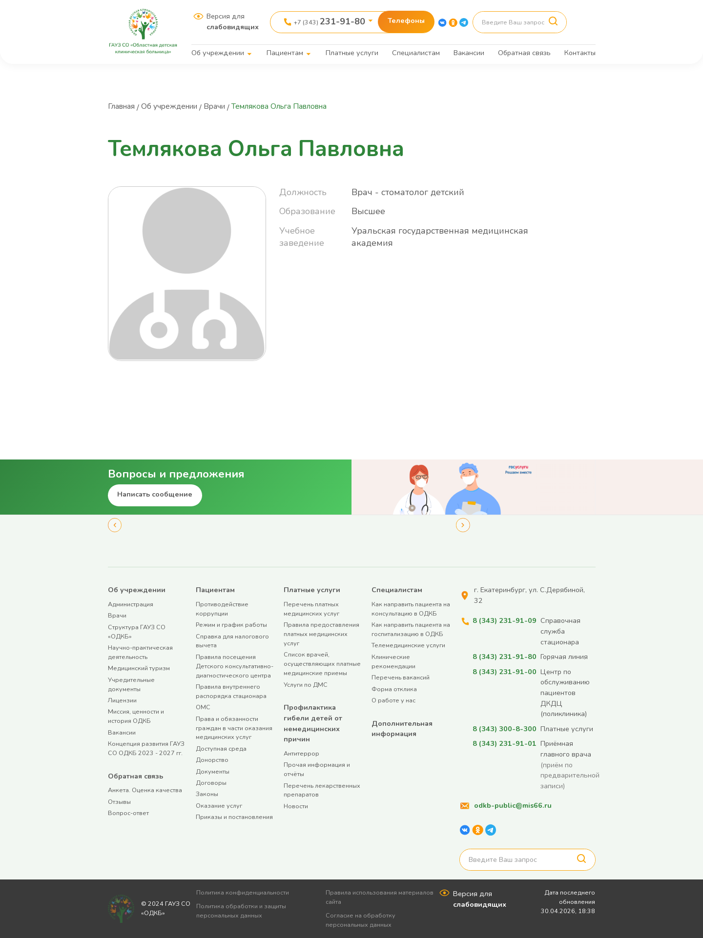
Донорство (212, 760)
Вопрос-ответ (128, 813)
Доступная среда (221, 748)
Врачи (220, 106)
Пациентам (285, 53)
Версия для (233, 21)
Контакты (580, 53)
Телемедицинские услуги (408, 645)
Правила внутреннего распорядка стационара (231, 691)
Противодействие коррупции (222, 609)
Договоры (211, 782)
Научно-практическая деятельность (140, 652)
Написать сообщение (154, 494)
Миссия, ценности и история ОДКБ (136, 716)
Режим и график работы (231, 624)
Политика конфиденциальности (246, 892)
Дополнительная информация (402, 728)
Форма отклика (394, 689)
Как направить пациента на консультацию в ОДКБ (411, 609)
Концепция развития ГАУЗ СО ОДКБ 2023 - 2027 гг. (146, 748)
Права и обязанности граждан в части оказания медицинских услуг (234, 728)
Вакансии (469, 53)
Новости (296, 806)
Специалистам (416, 53)
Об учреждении (217, 53)
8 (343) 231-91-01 (505, 743)
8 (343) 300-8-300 (505, 729)
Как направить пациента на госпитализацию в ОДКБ (411, 629)
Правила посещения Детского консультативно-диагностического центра (234, 666)
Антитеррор (301, 753)
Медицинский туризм (139, 668)
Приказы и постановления (234, 817)
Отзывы (119, 802)
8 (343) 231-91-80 (505, 656)
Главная (122, 106)
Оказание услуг (219, 805)
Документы (212, 771)
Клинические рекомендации (393, 661)
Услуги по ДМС (306, 684)
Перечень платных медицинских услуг (311, 609)
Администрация (130, 604)
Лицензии (122, 700)
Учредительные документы (131, 684)
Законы (207, 794)
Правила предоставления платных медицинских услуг (321, 633)
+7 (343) (329, 21)
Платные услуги (352, 53)
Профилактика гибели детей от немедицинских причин (313, 723)
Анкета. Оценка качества (145, 790)
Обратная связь (524, 53)
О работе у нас (393, 700)
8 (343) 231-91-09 (505, 620)
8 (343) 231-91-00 (505, 672)
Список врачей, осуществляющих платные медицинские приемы (322, 663)
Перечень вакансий (401, 677)
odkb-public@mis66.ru (513, 805)
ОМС (203, 707)
